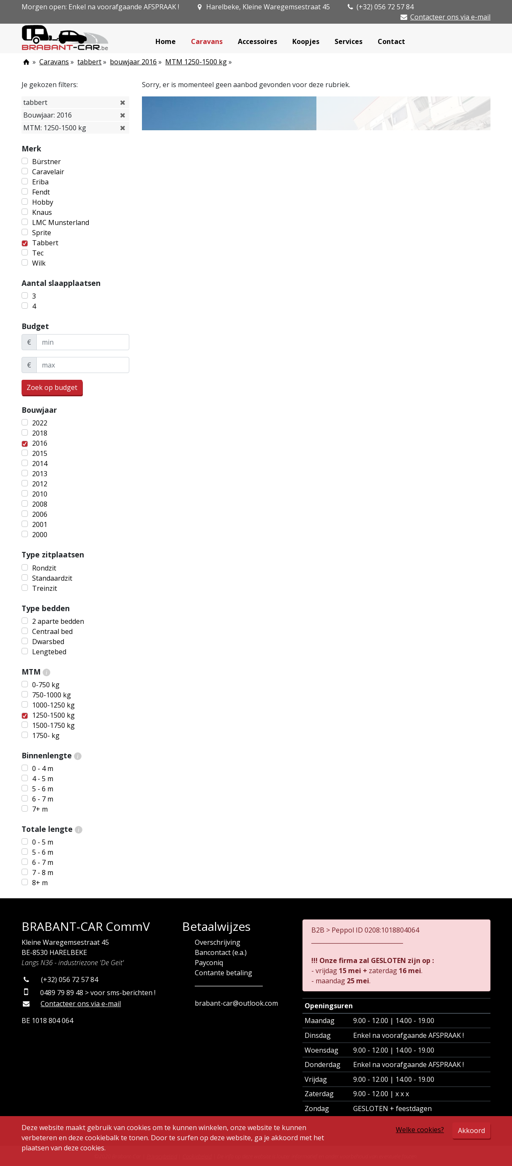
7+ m (40, 809)
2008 (39, 504)
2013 (39, 473)
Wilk (39, 263)
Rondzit (44, 568)
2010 (39, 494)
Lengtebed (49, 651)
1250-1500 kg (53, 715)
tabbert (89, 61)
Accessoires (257, 41)
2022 (39, 423)
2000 (39, 534)
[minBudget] (82, 342)
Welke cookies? (420, 1129)
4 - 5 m (42, 778)
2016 (39, 443)
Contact (391, 41)
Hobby (42, 202)
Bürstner (46, 161)
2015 (39, 453)
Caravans (207, 41)
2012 (39, 483)
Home (165, 41)
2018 (39, 433)
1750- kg (46, 735)
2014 (39, 463)
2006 (39, 514)
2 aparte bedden (58, 621)
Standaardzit (52, 578)
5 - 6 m (42, 788)
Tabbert (45, 242)
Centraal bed (52, 631)
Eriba (40, 182)
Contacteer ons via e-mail (450, 17)
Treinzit (44, 588)
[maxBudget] (82, 365)
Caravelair (48, 171)
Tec (38, 253)
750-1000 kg (51, 695)
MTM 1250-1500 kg (196, 61)
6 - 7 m (42, 799)
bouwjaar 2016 (133, 61)
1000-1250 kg (53, 705)
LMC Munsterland (60, 222)
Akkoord (471, 1130)
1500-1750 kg (53, 725)
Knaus (42, 212)
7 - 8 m (42, 872)
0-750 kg (46, 684)
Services (348, 41)
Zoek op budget (52, 387)
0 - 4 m (42, 768)
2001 (39, 524)
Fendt (41, 192)
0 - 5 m (42, 842)
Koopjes (305, 41)
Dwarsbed (48, 641)
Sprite (41, 232)
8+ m (40, 882)
